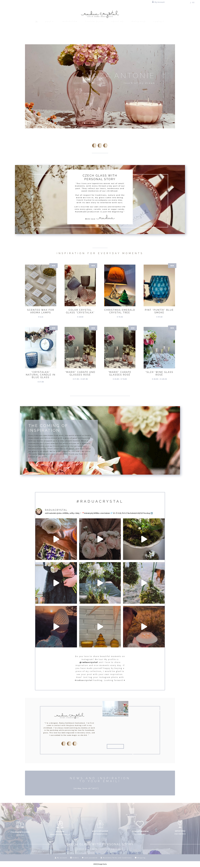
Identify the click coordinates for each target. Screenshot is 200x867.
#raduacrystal (100, 501)
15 (112, 123)
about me (115, 746)
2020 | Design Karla (100, 864)
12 (105, 123)
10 (101, 123)
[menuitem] (192, 3)
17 (117, 123)
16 (115, 123)
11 (103, 123)
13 (108, 123)
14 (110, 123)
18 (120, 123)
